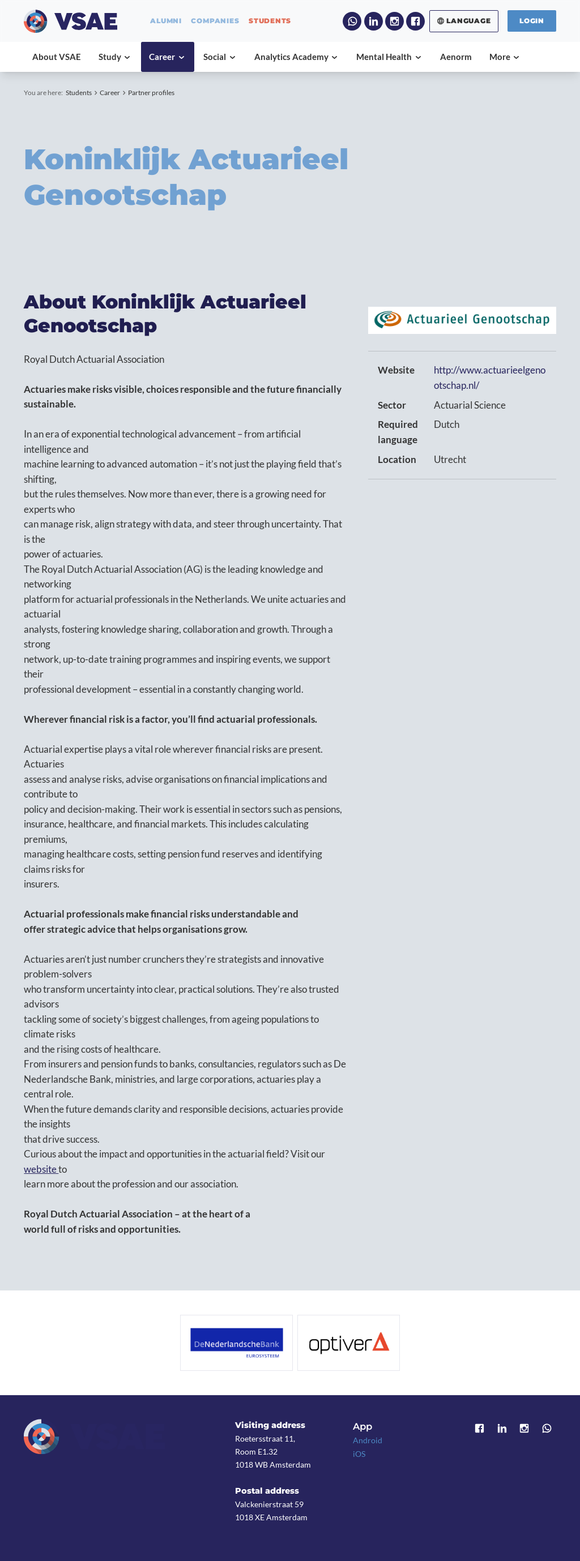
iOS (359, 1454)
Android (367, 1440)
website (41, 1169)
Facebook (415, 21)
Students (79, 92)
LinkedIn (373, 21)
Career (110, 92)
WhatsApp (352, 21)
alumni (166, 21)
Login (531, 20)
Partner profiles (151, 92)
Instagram (394, 21)
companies (215, 21)
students (270, 21)
